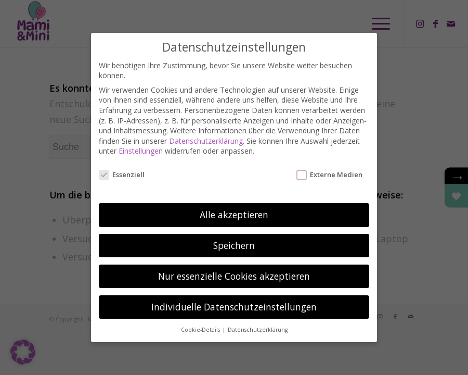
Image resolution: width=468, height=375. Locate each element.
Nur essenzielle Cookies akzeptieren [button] (234, 274)
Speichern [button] (234, 244)
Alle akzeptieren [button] (234, 213)
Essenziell (122, 173)
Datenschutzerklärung (206, 140)
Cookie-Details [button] (201, 328)
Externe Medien (329, 173)
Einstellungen (141, 150)
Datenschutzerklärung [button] (258, 328)
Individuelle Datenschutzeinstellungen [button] (234, 305)
